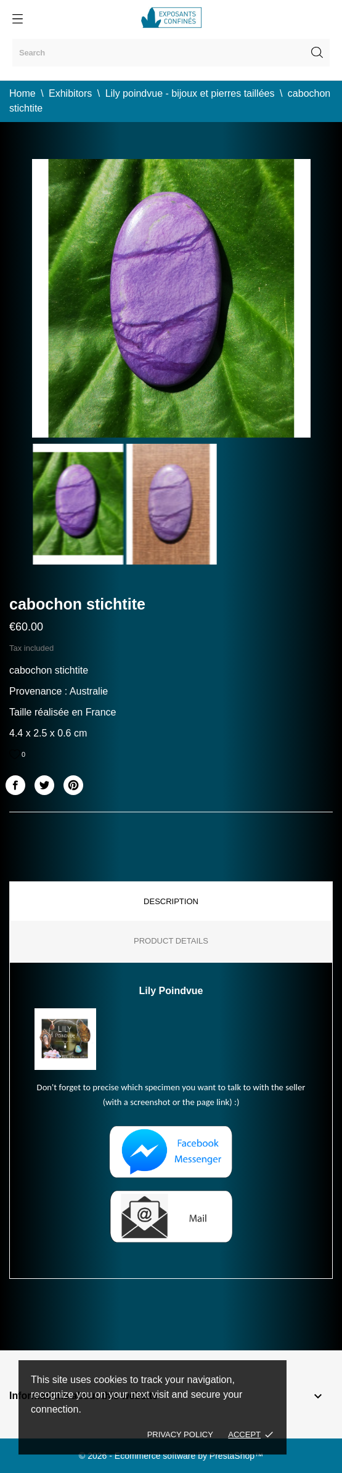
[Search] (171, 53)
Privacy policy (180, 1434)
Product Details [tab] (171, 940)
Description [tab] (171, 901)
